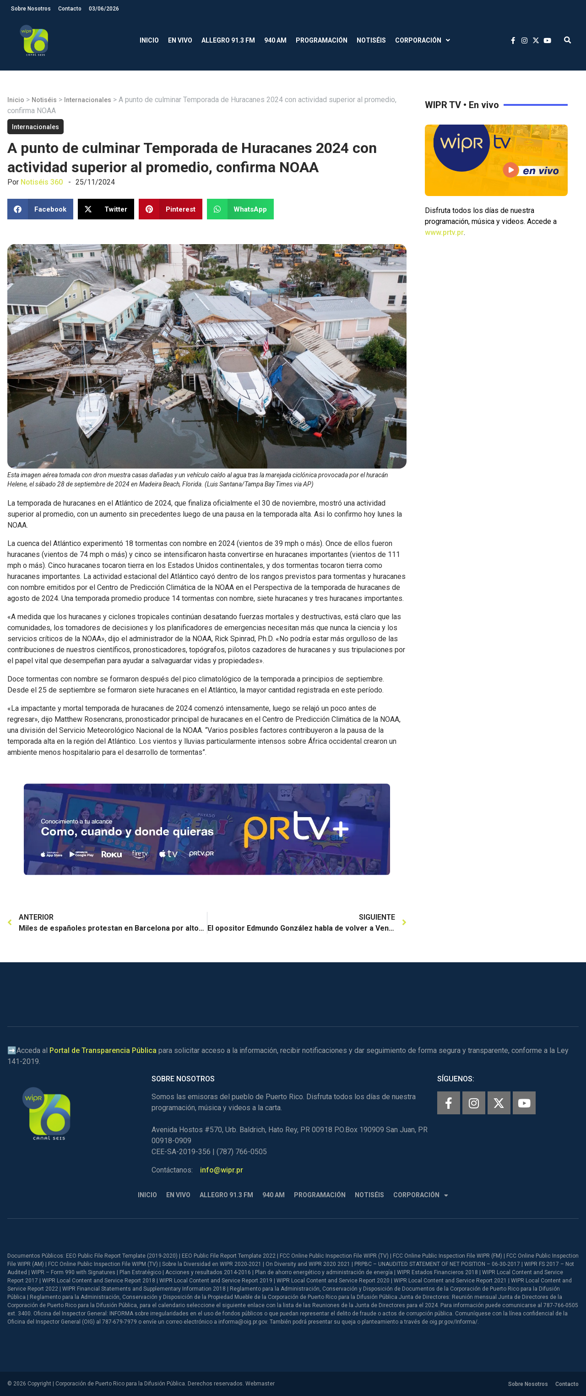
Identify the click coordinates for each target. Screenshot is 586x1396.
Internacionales (87, 100)
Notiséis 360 (42, 182)
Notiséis (371, 40)
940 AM (275, 40)
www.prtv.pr (444, 232)
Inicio (149, 40)
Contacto (69, 8)
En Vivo (180, 40)
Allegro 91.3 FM (228, 40)
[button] (567, 40)
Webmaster (260, 1383)
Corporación (422, 40)
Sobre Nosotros (31, 8)
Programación (321, 40)
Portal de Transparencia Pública (103, 1050)
